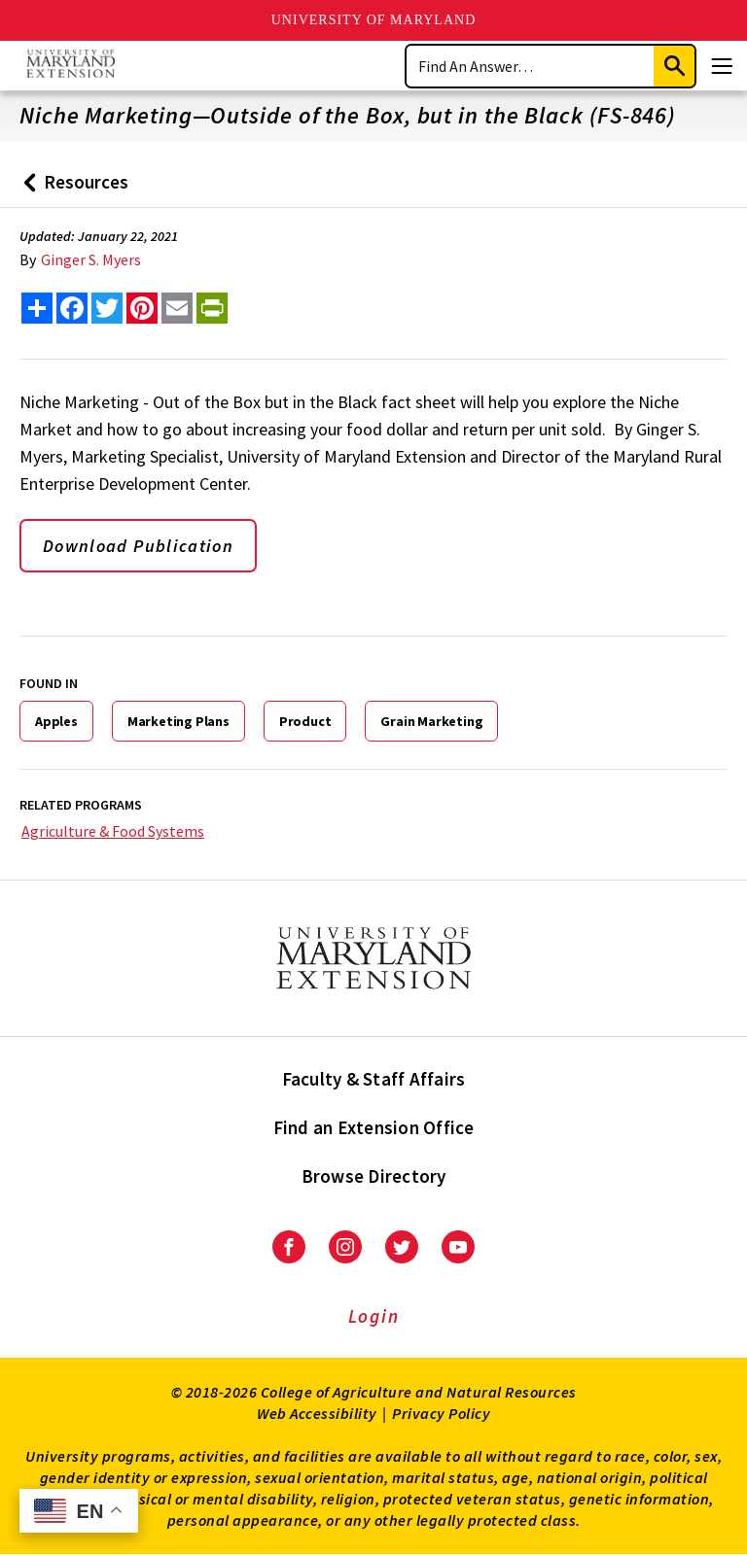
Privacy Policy (441, 1413)
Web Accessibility (317, 1413)
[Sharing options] (36, 308)
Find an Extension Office (374, 1127)
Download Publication (138, 546)
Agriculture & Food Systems (112, 831)
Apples (56, 721)
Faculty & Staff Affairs (374, 1078)
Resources (71, 189)
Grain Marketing (431, 721)
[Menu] (721, 66)
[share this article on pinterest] (142, 308)
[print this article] (212, 308)
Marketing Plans (178, 721)
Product (305, 721)
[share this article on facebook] (71, 308)
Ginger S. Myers (91, 259)
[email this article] (177, 308)
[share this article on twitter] (106, 308)
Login (374, 1316)
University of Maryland (374, 20)
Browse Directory (374, 1176)
